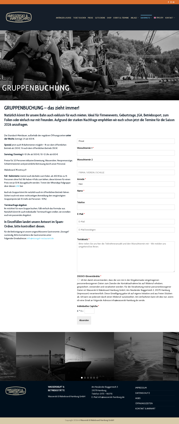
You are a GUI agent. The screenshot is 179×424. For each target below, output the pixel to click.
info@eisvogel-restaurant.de (40, 238)
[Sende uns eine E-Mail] (173, 2)
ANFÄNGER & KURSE (63, 18)
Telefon (81, 202)
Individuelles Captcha (88, 306)
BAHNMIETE (146, 17)
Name (80, 190)
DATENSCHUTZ (142, 393)
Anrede (81, 179)
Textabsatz (83, 239)
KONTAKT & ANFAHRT (145, 408)
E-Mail (81, 214)
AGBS (138, 398)
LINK (18, 186)
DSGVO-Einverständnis (89, 276)
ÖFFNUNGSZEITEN (144, 403)
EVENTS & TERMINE (121, 18)
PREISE (90, 18)
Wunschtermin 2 (85, 159)
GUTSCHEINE (100, 18)
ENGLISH (158, 18)
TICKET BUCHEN (79, 18)
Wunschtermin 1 (85, 148)
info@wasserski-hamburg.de (111, 397)
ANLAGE (135, 17)
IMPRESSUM (141, 387)
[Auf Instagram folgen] (171, 2)
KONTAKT (170, 17)
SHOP (109, 18)
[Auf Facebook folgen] (168, 2)
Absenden (84, 320)
